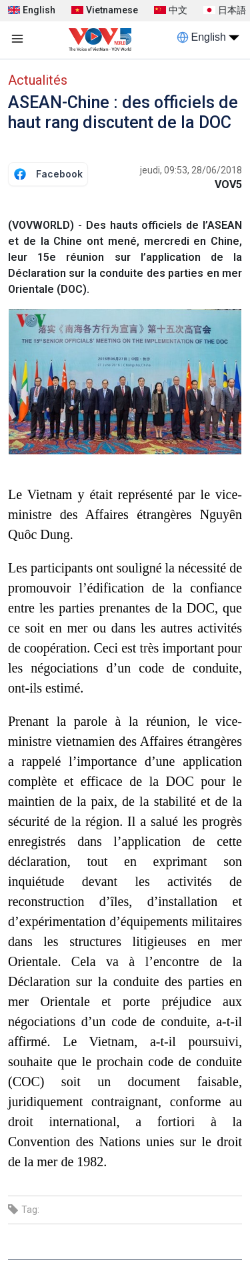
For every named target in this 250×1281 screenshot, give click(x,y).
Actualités (37, 80)
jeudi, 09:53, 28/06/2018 (191, 170)
